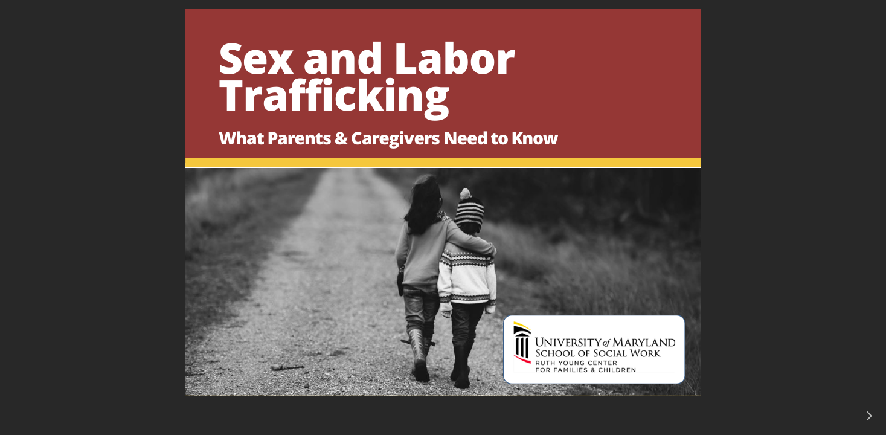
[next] (869, 416)
